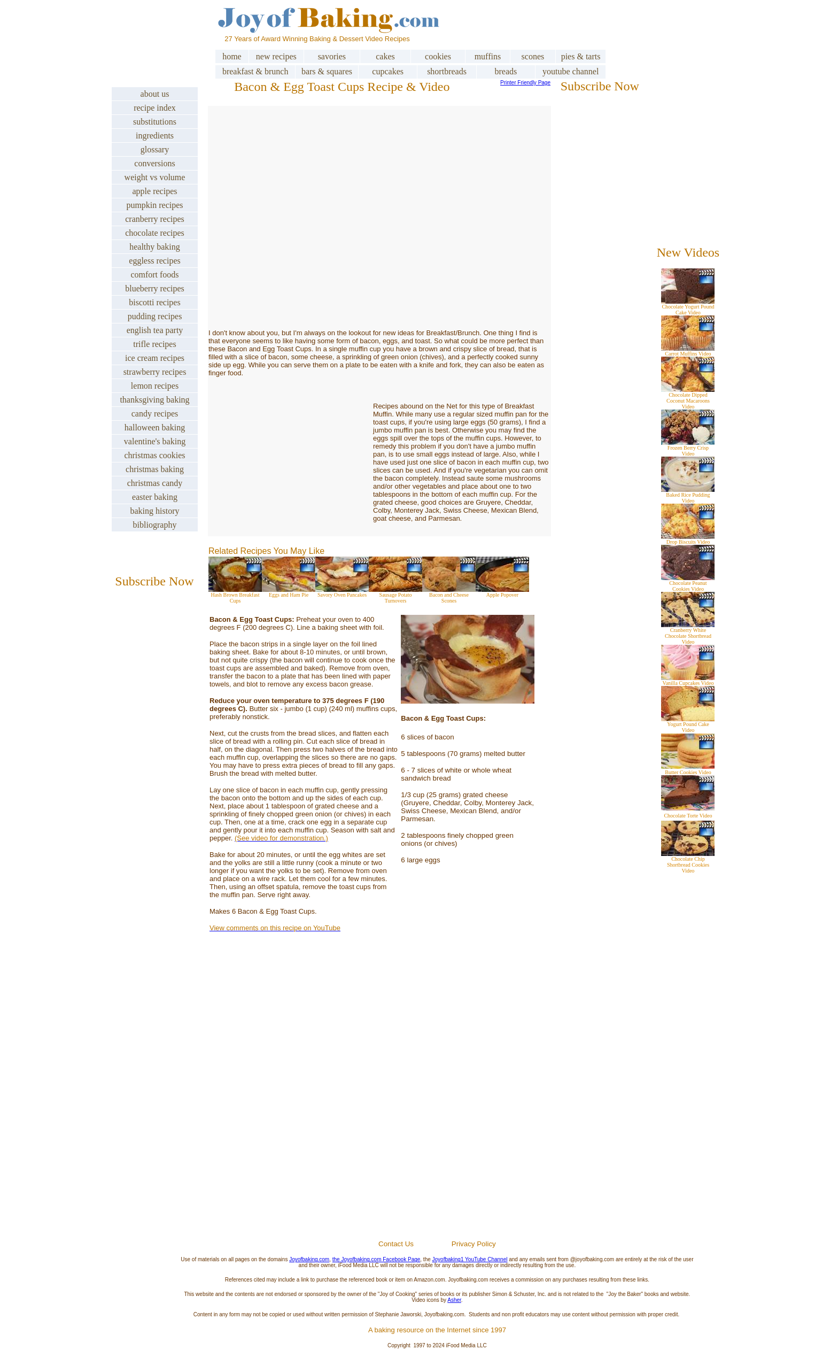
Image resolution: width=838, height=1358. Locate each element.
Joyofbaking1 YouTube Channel (470, 1259)
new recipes (276, 56)
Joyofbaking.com (309, 1259)
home (232, 56)
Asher (454, 1300)
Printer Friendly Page (525, 83)
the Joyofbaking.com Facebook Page (376, 1259)
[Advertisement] (437, 1111)
